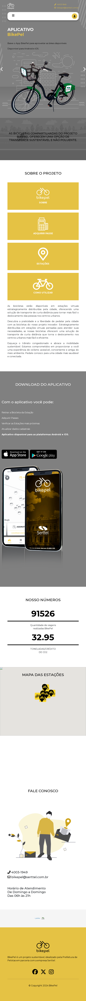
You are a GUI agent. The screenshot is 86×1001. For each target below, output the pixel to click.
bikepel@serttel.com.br (66, 8)
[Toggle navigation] (13, 15)
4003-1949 (60, 4)
